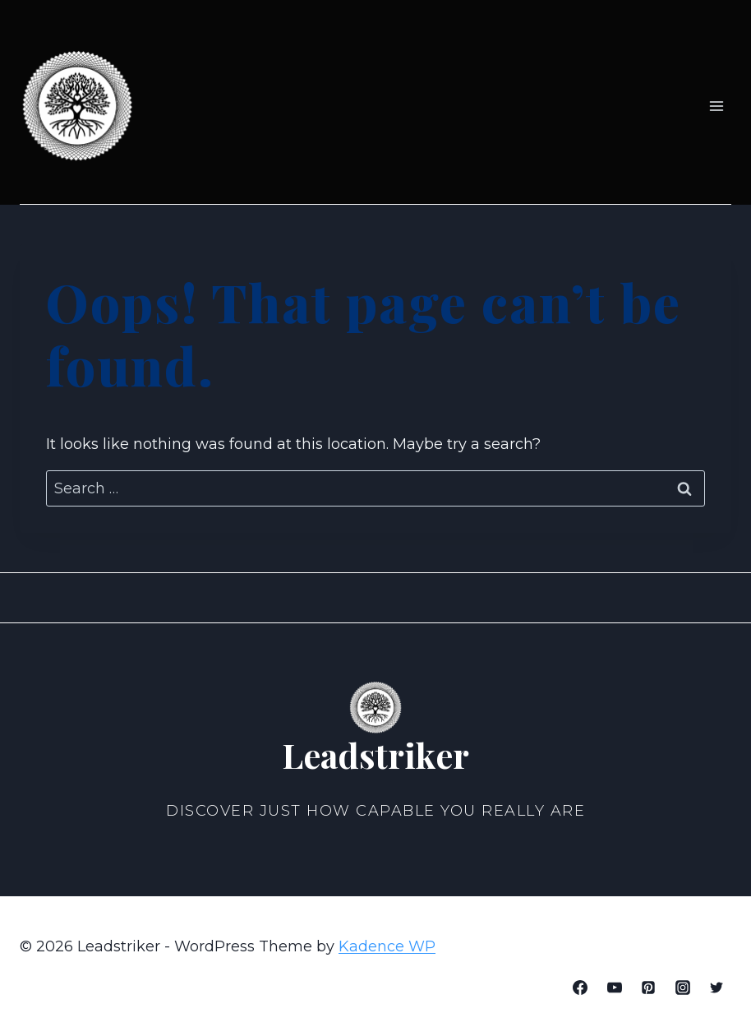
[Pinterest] (648, 987)
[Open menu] (716, 105)
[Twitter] (716, 987)
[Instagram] (683, 987)
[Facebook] (580, 987)
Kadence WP (387, 946)
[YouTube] (614, 987)
